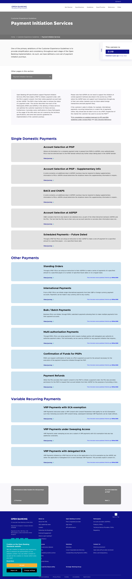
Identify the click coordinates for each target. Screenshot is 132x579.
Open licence (86, 576)
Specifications (79, 7)
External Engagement (45, 533)
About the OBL (43, 521)
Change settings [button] (29, 570)
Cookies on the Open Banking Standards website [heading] (18, 545)
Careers (41, 527)
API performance (71, 527)
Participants (97, 519)
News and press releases (46, 547)
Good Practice (100, 7)
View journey (48, 158)
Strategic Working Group (73, 567)
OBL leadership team (45, 524)
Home (13, 37)
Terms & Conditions (44, 576)
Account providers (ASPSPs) (101, 521)
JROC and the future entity (47, 567)
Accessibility (76, 576)
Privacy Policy (57, 576)
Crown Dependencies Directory (75, 550)
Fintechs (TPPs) (98, 524)
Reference (111, 7)
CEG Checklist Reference (103, 119)
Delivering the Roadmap (46, 530)
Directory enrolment (99, 547)
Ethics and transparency (100, 552)
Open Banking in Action (73, 519)
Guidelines (90, 7)
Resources (42, 544)
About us (41, 519)
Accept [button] (22, 565)
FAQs (119, 7)
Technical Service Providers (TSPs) (103, 527)
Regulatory (96, 530)
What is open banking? (45, 536)
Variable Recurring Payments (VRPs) (76, 552)
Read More (10, 561)
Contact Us (96, 544)
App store (69, 524)
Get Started (68, 7)
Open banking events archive (47, 552)
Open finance (42, 538)
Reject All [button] (14, 570)
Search (118, 1)
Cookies (66, 576)
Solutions (69, 544)
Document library (44, 561)
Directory (68, 547)
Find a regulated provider (73, 521)
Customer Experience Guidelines (28, 37)
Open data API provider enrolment (103, 550)
